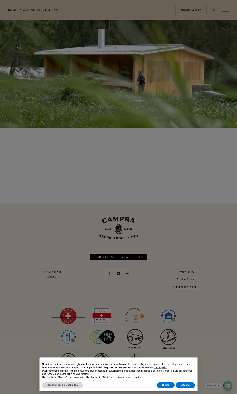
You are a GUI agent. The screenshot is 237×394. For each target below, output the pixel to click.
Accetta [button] (185, 385)
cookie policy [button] (160, 367)
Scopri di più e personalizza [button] (62, 385)
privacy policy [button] (138, 364)
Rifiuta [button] (166, 385)
